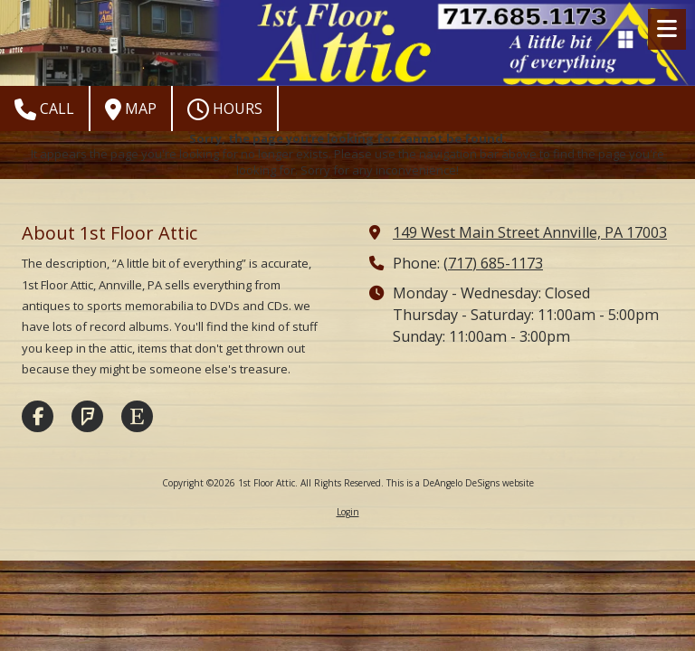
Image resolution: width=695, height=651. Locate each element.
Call (44, 109)
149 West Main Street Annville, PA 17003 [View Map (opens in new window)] (530, 232)
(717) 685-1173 (493, 263)
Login (348, 511)
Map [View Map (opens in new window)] (131, 109)
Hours (224, 109)
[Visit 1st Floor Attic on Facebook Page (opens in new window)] (37, 416)
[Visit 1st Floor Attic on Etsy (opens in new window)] (137, 416)
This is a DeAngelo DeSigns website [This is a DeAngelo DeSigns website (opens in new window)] (460, 482)
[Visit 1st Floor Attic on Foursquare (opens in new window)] (87, 416)
